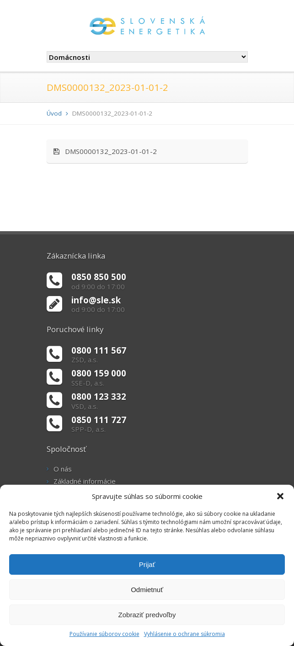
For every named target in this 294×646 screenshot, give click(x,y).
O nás (62, 468)
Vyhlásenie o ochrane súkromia (184, 634)
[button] (280, 496)
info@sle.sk (96, 300)
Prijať (147, 564)
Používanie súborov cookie (104, 634)
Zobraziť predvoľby (147, 615)
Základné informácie (84, 481)
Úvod (54, 113)
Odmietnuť (147, 589)
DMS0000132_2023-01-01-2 (105, 151)
